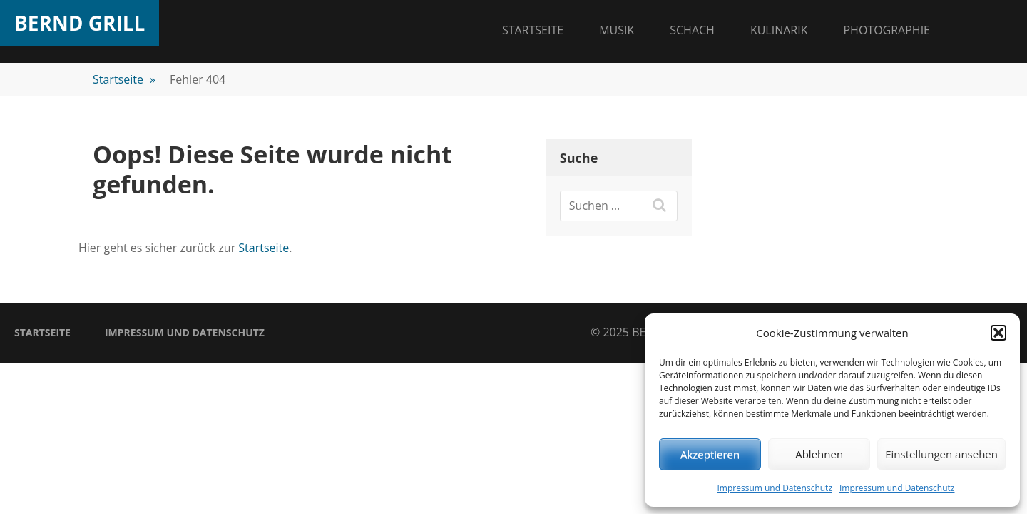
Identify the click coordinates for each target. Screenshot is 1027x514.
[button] (998, 333)
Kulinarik (779, 30)
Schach (692, 30)
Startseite (532, 30)
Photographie (886, 30)
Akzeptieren (710, 454)
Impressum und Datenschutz (774, 488)
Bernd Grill (79, 22)
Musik (616, 30)
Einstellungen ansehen (941, 454)
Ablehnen (819, 454)
